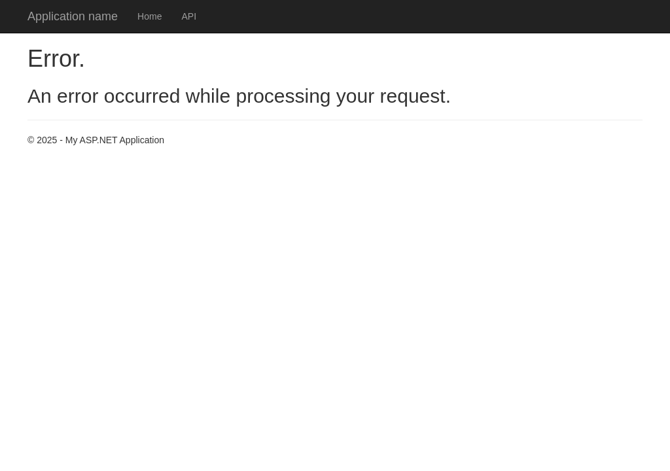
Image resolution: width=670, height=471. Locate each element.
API (188, 16)
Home (149, 16)
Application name (72, 16)
